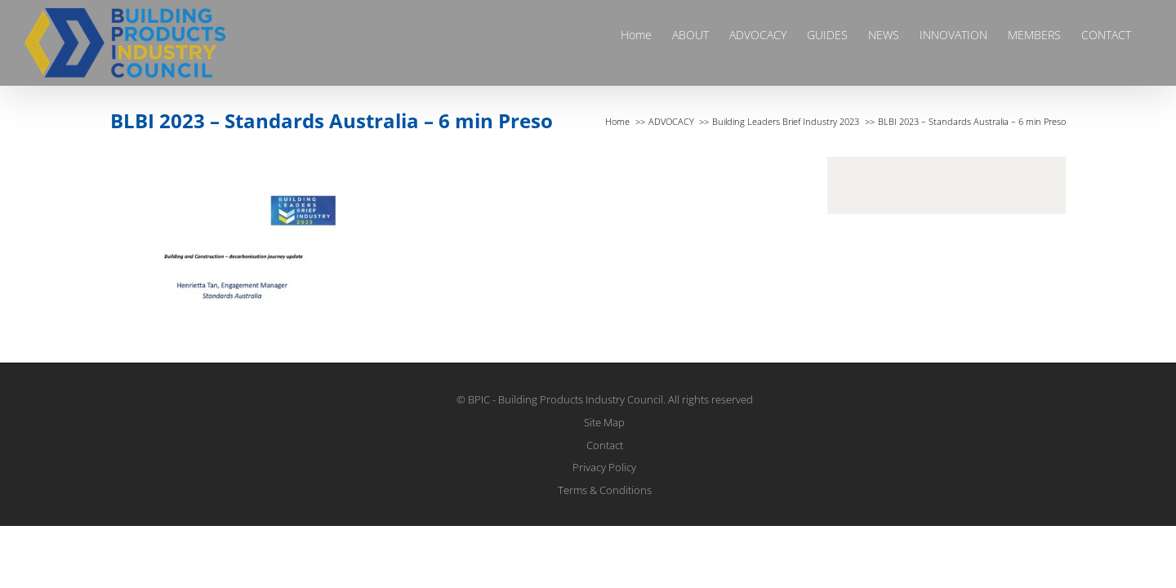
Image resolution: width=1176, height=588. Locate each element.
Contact (604, 445)
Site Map (604, 422)
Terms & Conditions (605, 490)
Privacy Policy (604, 467)
